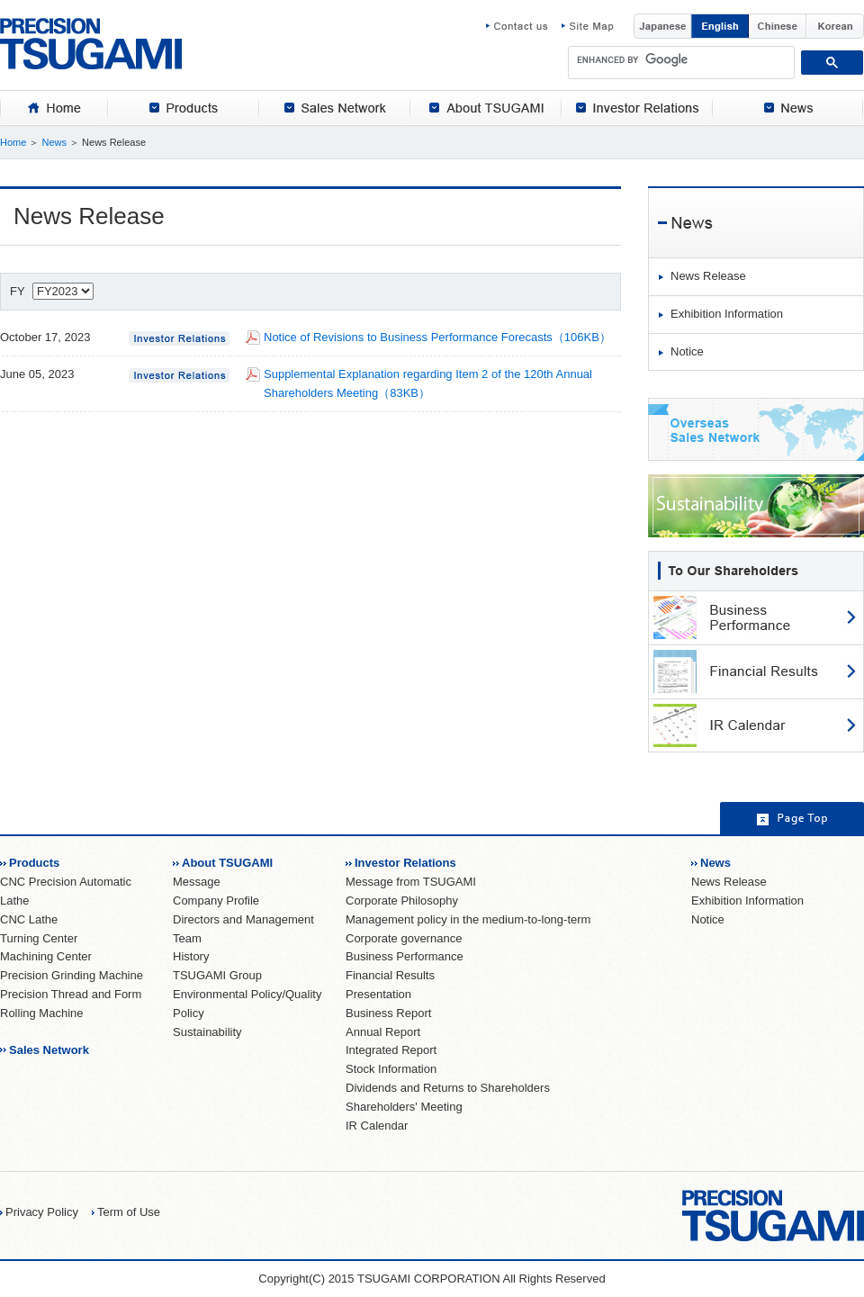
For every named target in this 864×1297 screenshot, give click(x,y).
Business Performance (405, 956)
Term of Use (128, 1212)
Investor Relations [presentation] (637, 108)
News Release (708, 276)
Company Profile (216, 900)
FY (52, 291)
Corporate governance (404, 938)
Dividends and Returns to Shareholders (448, 1087)
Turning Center (38, 938)
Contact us (524, 26)
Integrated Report (391, 1050)
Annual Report (383, 1032)
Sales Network (49, 1050)
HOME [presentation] (54, 108)
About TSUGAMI (227, 862)
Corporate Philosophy (402, 900)
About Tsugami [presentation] (486, 108)
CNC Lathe (29, 919)
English (720, 26)
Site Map (588, 26)
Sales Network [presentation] (334, 108)
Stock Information (391, 1069)
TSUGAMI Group (217, 975)
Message (196, 881)
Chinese (777, 26)
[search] (682, 59)
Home (13, 142)
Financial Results (390, 975)
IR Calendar (377, 1125)
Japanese (662, 26)
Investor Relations (405, 862)
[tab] (54, 108)
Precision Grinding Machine (71, 975)
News (54, 142)
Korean (835, 26)
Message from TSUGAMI (411, 881)
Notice (687, 351)
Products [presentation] (183, 108)
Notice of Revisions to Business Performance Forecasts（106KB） (437, 337)
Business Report (388, 1013)
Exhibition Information (726, 313)
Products (34, 862)
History (191, 956)
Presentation (378, 994)
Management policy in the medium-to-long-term (468, 919)
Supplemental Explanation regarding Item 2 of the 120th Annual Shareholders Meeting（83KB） (428, 383)
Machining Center (46, 956)
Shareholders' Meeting (404, 1106)
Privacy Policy (41, 1212)
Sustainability (207, 1032)
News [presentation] (788, 108)
